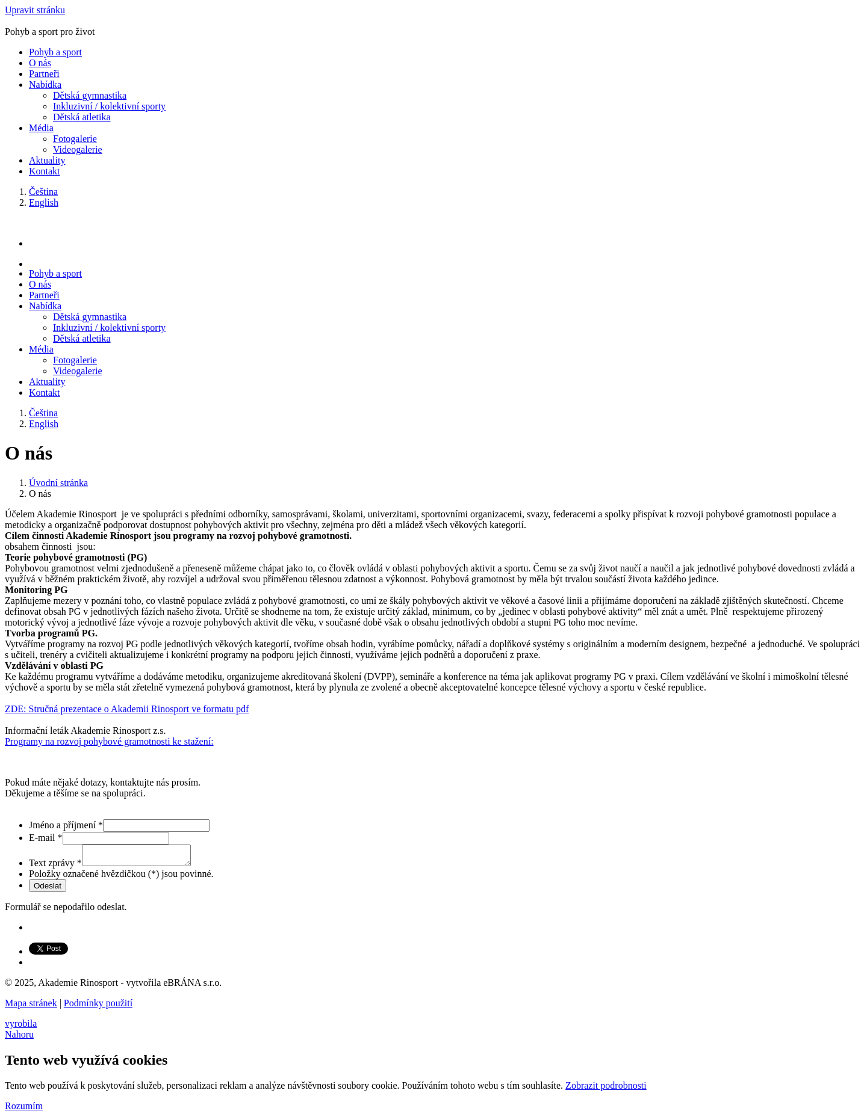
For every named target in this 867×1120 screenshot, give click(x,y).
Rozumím (24, 1109)
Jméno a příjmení (66, 825)
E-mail (46, 837)
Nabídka (45, 84)
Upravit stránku (35, 10)
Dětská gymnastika (89, 95)
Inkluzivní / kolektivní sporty (109, 106)
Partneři (44, 74)
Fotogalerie (75, 139)
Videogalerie (77, 149)
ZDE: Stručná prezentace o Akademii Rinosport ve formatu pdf (127, 709)
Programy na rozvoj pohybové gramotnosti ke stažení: (109, 741)
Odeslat (47, 889)
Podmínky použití (98, 1007)
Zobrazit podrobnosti (606, 1089)
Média (41, 128)
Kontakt (44, 171)
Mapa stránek (31, 1007)
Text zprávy (55, 866)
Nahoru (19, 1038)
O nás (40, 63)
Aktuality (47, 160)
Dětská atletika (82, 117)
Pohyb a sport (55, 52)
